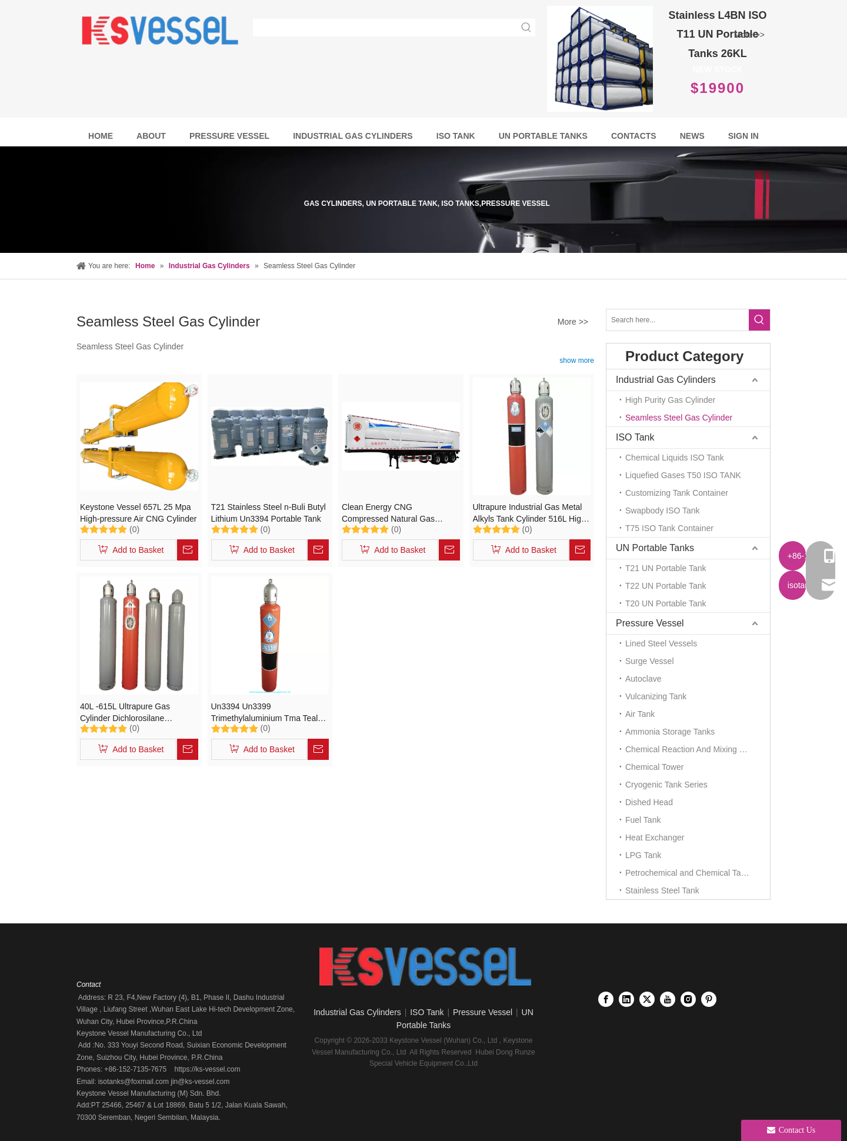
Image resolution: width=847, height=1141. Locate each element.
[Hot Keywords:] (526, 27)
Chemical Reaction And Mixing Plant (691, 749)
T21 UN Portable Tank (665, 568)
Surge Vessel (649, 661)
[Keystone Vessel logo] (423, 967)
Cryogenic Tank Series (666, 784)
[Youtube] (667, 999)
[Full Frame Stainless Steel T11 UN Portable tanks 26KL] (600, 59)
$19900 (718, 88)
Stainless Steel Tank (662, 890)
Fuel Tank (643, 820)
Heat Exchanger (654, 837)
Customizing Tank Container (676, 493)
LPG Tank (643, 855)
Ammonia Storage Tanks (670, 731)
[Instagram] (688, 999)
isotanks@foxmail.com (132, 1081)
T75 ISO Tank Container (669, 528)
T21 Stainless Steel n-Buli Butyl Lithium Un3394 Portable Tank (268, 512)
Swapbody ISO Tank (662, 510)
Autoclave (643, 678)
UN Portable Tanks (655, 548)
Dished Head (649, 802)
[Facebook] (605, 999)
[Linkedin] (626, 999)
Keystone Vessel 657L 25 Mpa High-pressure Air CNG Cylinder (138, 512)
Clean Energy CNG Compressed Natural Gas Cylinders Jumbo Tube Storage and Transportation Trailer (398, 513)
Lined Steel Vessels (661, 643)
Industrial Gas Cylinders (666, 380)
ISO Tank (635, 437)
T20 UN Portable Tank (665, 603)
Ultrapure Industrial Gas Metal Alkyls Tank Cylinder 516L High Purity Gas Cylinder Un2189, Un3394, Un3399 (529, 513)
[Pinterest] (708, 999)
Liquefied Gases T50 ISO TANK (683, 475)
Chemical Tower (654, 767)
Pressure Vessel (650, 623)
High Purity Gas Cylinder (670, 400)
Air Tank (640, 714)
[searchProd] (386, 27)
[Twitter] (647, 999)
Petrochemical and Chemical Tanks (689, 873)
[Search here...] (677, 320)
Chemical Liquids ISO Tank (674, 457)
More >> (749, 35)
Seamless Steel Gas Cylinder (678, 417)
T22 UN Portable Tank (665, 585)
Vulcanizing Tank (655, 696)
